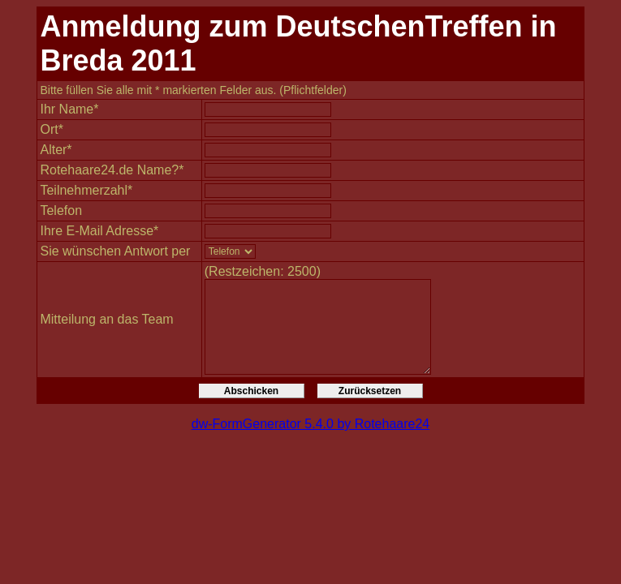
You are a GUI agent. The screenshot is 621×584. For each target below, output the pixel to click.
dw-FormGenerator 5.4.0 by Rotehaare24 (310, 424)
